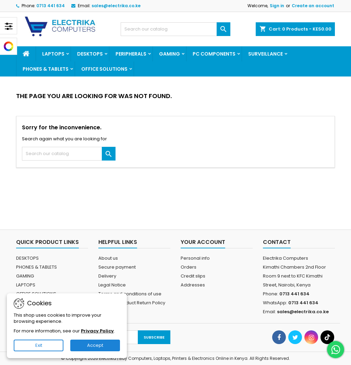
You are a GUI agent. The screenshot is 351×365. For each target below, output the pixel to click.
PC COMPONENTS (214, 53)
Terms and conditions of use (129, 294)
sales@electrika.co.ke (116, 6)
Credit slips (193, 276)
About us (108, 258)
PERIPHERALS (131, 53)
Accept (95, 345)
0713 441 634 (50, 6)
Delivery (107, 276)
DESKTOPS (90, 53)
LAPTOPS (53, 53)
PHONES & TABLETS (46, 69)
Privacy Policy (97, 331)
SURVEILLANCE (265, 53)
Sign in (277, 6)
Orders (188, 267)
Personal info (195, 258)
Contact (277, 242)
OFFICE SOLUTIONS (104, 69)
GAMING (169, 53)
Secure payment (117, 267)
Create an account (313, 6)
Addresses (193, 285)
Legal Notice (112, 285)
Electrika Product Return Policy (131, 302)
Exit (38, 345)
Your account (203, 242)
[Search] (175, 29)
